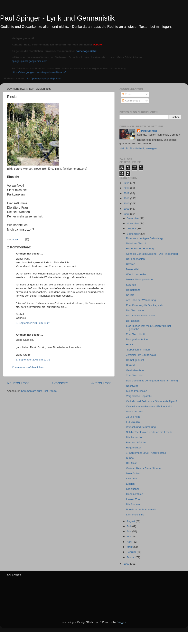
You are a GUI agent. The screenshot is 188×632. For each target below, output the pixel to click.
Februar (132, 552)
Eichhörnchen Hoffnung (140, 248)
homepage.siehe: (86, 51)
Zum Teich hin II (135, 334)
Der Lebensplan (135, 258)
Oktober (132, 228)
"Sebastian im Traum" (139, 349)
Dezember (133, 218)
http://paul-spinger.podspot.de (43, 78)
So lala (130, 294)
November (133, 223)
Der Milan (131, 463)
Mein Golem (133, 473)
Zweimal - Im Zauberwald (141, 354)
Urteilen (130, 264)
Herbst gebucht (135, 360)
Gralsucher (132, 488)
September (133, 233)
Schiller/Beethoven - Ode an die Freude (149, 432)
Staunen (131, 284)
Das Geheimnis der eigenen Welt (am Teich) (152, 380)
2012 (127, 193)
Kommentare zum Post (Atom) (39, 390)
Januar (131, 557)
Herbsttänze (133, 289)
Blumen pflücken (136, 442)
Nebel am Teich (135, 411)
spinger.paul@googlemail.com (29, 61)
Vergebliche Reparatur (139, 396)
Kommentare (131, 100)
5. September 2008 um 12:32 (33, 359)
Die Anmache (134, 437)
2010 (127, 203)
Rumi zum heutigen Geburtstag (144, 238)
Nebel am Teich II (136, 243)
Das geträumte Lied (137, 339)
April (130, 541)
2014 (127, 182)
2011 (127, 198)
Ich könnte (132, 478)
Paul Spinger (149, 130)
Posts (127, 94)
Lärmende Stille (135, 514)
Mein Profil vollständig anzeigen (138, 148)
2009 (127, 208)
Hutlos (130, 344)
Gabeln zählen (134, 494)
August (131, 521)
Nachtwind (132, 385)
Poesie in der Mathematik (141, 509)
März (130, 546)
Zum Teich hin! (134, 375)
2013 (127, 188)
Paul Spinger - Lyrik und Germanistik (57, 18)
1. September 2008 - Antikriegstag (146, 452)
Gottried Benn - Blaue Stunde (143, 468)
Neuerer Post (18, 383)
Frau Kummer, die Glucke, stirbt (144, 305)
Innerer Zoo (133, 499)
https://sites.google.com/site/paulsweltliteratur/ (39, 72)
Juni (129, 531)
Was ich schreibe (136, 274)
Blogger (121, 622)
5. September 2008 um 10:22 (33, 322)
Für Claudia (133, 421)
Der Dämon (133, 320)
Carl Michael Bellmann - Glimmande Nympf (151, 401)
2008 (127, 213)
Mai (129, 536)
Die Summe (133, 504)
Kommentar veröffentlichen (27, 367)
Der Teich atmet (135, 310)
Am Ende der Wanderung (141, 300)
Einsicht (130, 483)
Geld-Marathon (135, 370)
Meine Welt (132, 269)
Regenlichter (133, 447)
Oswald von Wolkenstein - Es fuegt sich (149, 406)
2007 (127, 563)
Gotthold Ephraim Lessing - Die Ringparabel (152, 253)
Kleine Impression (136, 390)
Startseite (60, 383)
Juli (129, 526)
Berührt (130, 365)
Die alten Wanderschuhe (140, 315)
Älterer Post (101, 383)
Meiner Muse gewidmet (140, 279)
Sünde (130, 457)
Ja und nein (133, 416)
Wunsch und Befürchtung (141, 427)
